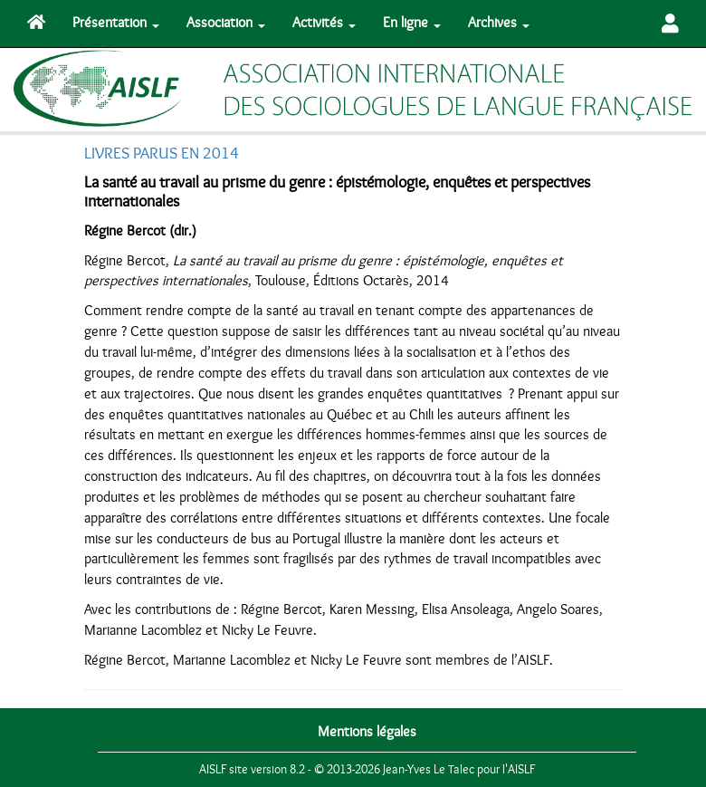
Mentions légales (367, 732)
